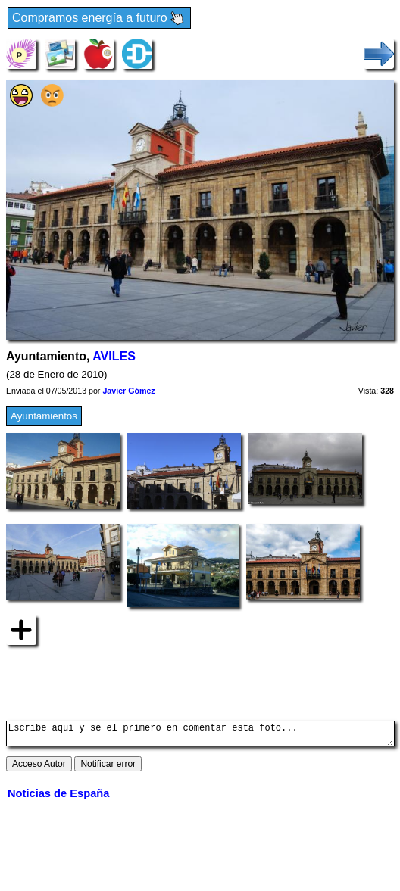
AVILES (114, 356)
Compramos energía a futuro (99, 18)
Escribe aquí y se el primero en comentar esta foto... (200, 736)
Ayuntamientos (44, 416)
